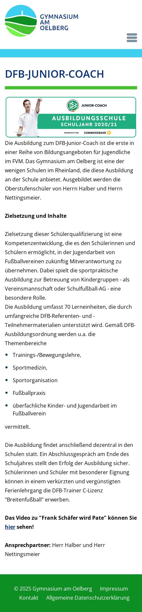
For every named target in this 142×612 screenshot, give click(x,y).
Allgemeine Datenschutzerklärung (88, 597)
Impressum (114, 588)
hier (10, 526)
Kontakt (28, 597)
